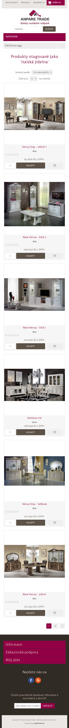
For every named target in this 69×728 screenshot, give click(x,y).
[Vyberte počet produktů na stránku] (33, 78)
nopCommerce (39, 723)
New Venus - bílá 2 (34, 237)
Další (62, 626)
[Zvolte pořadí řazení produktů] (42, 72)
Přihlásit (25, 3)
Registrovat (12, 3)
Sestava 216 (34, 417)
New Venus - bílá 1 (34, 327)
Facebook (31, 680)
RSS (38, 680)
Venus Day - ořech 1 (34, 146)
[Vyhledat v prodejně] (28, 29)
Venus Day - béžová (34, 503)
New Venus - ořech (34, 594)
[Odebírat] (27, 705)
